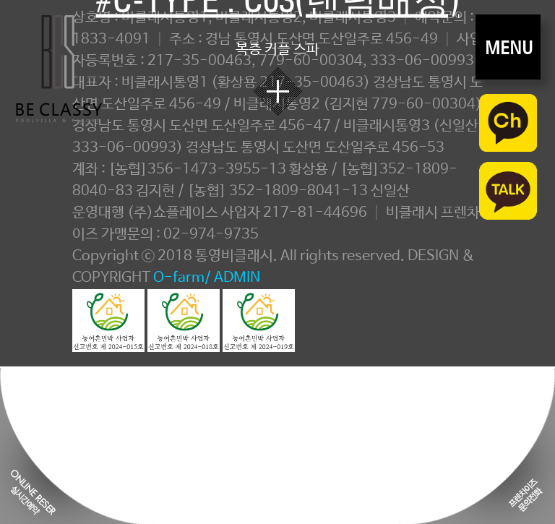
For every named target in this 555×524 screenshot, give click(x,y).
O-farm (179, 278)
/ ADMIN (232, 278)
